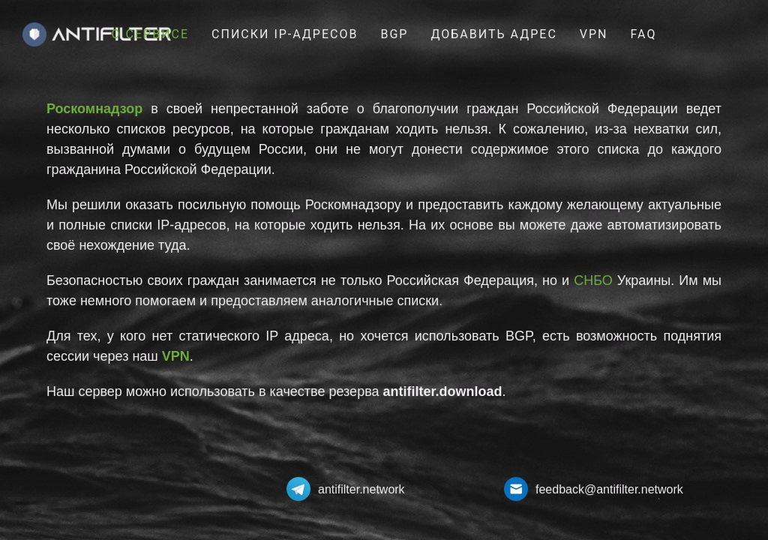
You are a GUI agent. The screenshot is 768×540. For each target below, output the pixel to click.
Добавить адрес (493, 34)
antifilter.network (361, 489)
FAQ (644, 34)
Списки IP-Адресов (285, 34)
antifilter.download (442, 391)
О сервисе (150, 34)
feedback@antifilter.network (609, 489)
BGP (394, 34)
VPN (594, 34)
